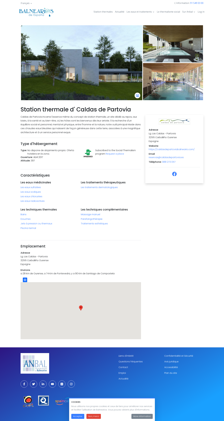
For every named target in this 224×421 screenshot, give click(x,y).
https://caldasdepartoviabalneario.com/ (172, 149)
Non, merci (93, 416)
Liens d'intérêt (126, 355)
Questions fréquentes (131, 361)
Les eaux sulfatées (31, 187)
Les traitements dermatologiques (99, 187)
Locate (25, 280)
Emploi (122, 373)
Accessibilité (171, 367)
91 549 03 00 (196, 3)
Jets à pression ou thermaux (36, 223)
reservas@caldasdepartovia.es (166, 157)
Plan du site (170, 373)
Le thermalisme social (168, 11)
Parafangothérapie (91, 219)
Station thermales (103, 11)
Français (25, 3)
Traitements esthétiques (94, 223)
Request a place (115, 153)
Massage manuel (90, 214)
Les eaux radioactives (33, 201)
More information (142, 416)
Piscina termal (28, 228)
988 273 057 (169, 162)
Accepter (77, 416)
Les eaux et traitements (139, 11)
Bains (23, 214)
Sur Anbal (187, 11)
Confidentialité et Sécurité (178, 355)
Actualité (119, 11)
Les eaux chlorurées (31, 196)
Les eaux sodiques (31, 192)
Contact (123, 367)
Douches (26, 219)
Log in (201, 11)
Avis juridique (171, 361)
